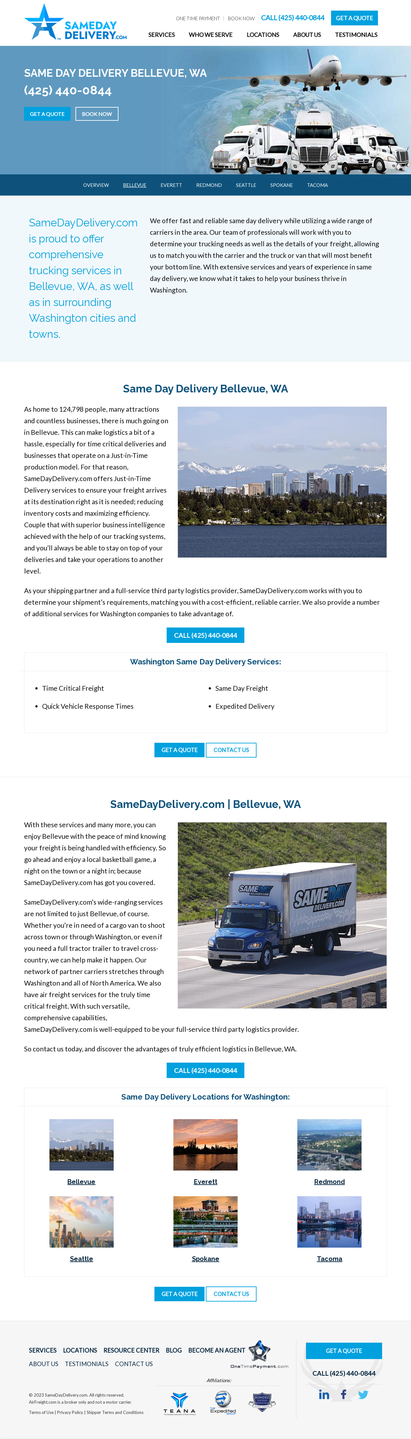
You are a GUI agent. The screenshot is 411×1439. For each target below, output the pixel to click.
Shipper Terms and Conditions (115, 1413)
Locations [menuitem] (263, 34)
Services (41, 1351)
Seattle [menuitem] (246, 185)
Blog (161, 1351)
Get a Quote (50, 113)
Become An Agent (200, 1351)
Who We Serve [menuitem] (210, 34)
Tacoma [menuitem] (317, 185)
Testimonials (82, 1364)
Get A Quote (354, 18)
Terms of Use (42, 1413)
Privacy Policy (70, 1413)
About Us (42, 1364)
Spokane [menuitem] (281, 185)
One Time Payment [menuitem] (198, 18)
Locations (75, 1351)
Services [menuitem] (161, 34)
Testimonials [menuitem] (356, 34)
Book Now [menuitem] (241, 18)
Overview (96, 185)
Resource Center (122, 1351)
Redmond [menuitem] (209, 185)
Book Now (106, 113)
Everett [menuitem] (171, 185)
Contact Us (126, 1364)
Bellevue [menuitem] (134, 185)
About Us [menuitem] (307, 34)
